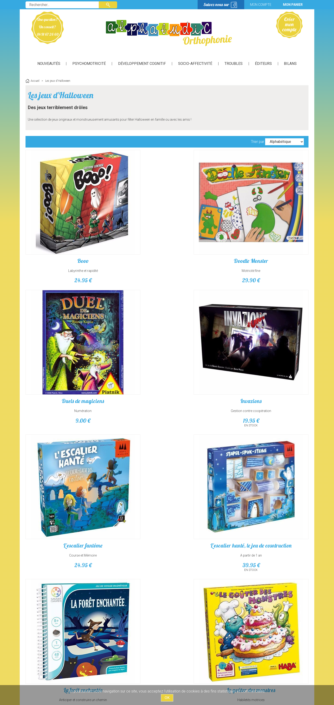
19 (275, 242)
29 (131, 242)
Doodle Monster (131, 223)
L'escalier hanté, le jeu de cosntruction (131, 332)
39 (131, 349)
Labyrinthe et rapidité (59, 233)
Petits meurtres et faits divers (203, 546)
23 (275, 349)
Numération (203, 233)
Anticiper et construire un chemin (203, 340)
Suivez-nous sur (216, 4)
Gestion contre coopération (275, 233)
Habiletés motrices (275, 340)
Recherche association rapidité (275, 554)
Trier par (257, 141)
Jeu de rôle (275, 447)
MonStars (59, 544)
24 (59, 242)
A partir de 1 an (131, 340)
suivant (175, 597)
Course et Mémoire (59, 340)
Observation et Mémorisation (59, 447)
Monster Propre (131, 544)
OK (167, 698)
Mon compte (260, 4)
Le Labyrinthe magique (59, 437)
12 (203, 349)
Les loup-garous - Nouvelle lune (131, 439)
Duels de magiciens (203, 223)
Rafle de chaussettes (275, 544)
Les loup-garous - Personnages (203, 439)
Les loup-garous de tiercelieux (275, 439)
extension (131, 447)
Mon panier (293, 4)
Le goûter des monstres (275, 330)
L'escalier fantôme (59, 330)
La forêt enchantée (202, 330)
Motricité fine (131, 233)
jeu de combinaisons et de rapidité (59, 554)
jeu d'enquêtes (203, 554)
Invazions (275, 223)
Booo (59, 223)
